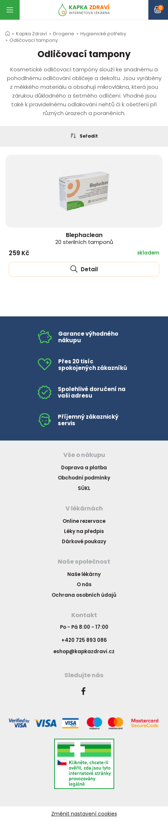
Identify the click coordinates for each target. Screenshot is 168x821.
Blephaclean (84, 238)
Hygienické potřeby (103, 34)
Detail (84, 269)
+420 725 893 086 (84, 640)
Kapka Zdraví (31, 34)
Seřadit (84, 136)
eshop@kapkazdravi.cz (84, 651)
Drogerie (63, 34)
